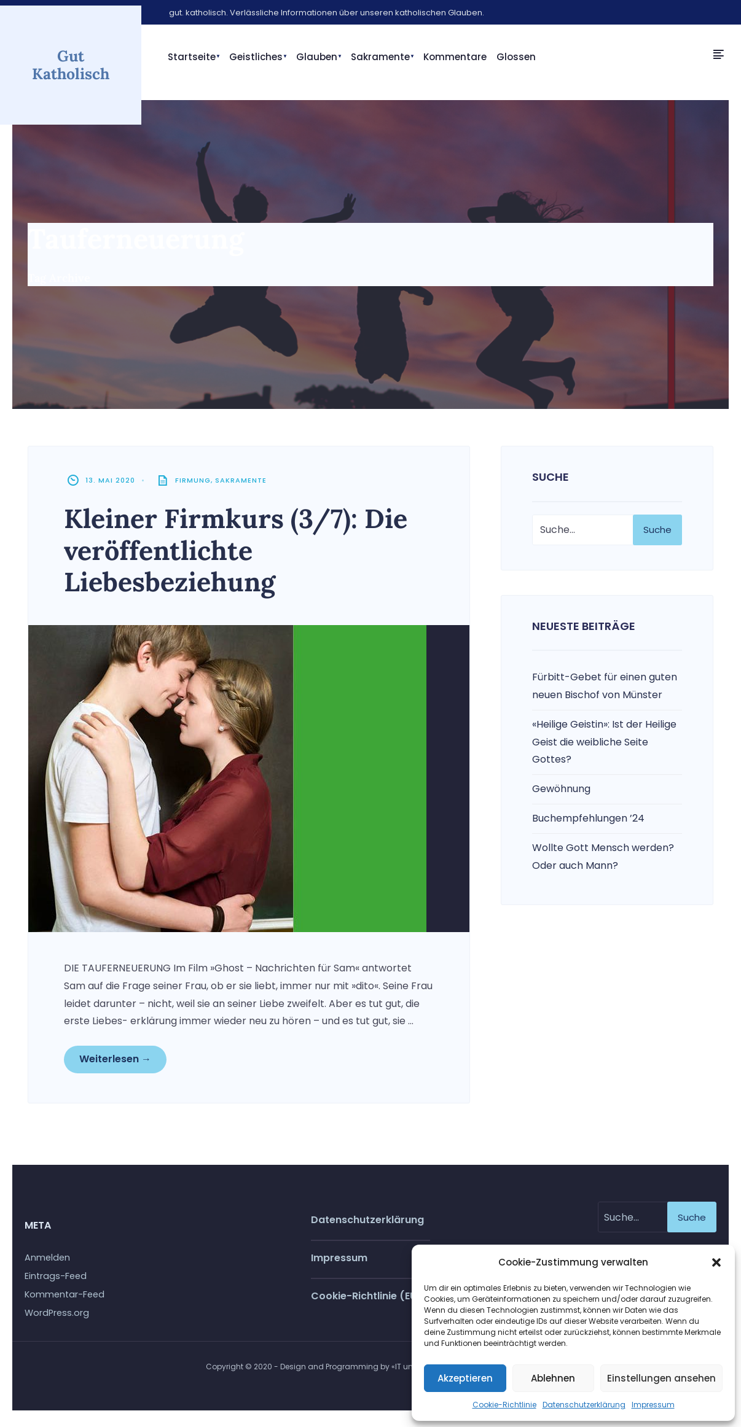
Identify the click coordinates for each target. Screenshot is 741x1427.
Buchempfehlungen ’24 (588, 821)
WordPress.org (57, 1318)
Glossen (516, 56)
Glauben (316, 56)
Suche (657, 532)
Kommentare (455, 56)
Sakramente (380, 56)
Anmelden (47, 1262)
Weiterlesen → (116, 1063)
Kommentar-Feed (64, 1299)
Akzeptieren (465, 1378)
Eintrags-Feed (56, 1281)
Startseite (192, 56)
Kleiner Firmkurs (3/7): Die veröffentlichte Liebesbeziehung (244, 553)
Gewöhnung (561, 792)
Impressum (653, 1404)
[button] (716, 1262)
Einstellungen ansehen (661, 1378)
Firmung (194, 483)
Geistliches (256, 56)
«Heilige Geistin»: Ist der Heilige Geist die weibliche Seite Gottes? (604, 744)
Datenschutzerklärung (584, 1404)
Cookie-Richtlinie (504, 1404)
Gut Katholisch (70, 63)
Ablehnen (553, 1378)
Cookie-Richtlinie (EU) (366, 1300)
